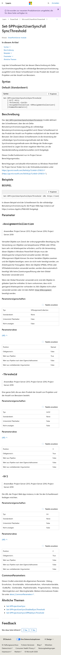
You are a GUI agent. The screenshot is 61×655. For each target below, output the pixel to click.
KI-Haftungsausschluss (10, 645)
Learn (4, 19)
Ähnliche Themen (10, 59)
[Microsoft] (30, 3)
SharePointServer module (17, 37)
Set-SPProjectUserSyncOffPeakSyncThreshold (25, 612)
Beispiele (8, 53)
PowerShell (14, 19)
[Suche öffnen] (48, 3)
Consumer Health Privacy (25, 648)
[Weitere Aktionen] (57, 19)
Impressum (6, 652)
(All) (5, 335)
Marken (17, 652)
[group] (30, 196)
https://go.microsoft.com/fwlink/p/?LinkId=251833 (23, 170)
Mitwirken (48, 645)
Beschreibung (9, 50)
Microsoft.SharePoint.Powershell (33, 19)
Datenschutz (6, 648)
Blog (38, 645)
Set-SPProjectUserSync (15, 606)
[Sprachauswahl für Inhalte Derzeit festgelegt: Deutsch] (7, 639)
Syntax (7, 47)
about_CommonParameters (21, 594)
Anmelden (55, 3)
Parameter (8, 56)
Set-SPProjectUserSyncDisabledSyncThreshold (25, 609)
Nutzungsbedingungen (46, 648)
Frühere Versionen (27, 645)
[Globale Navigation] (2, 3)
